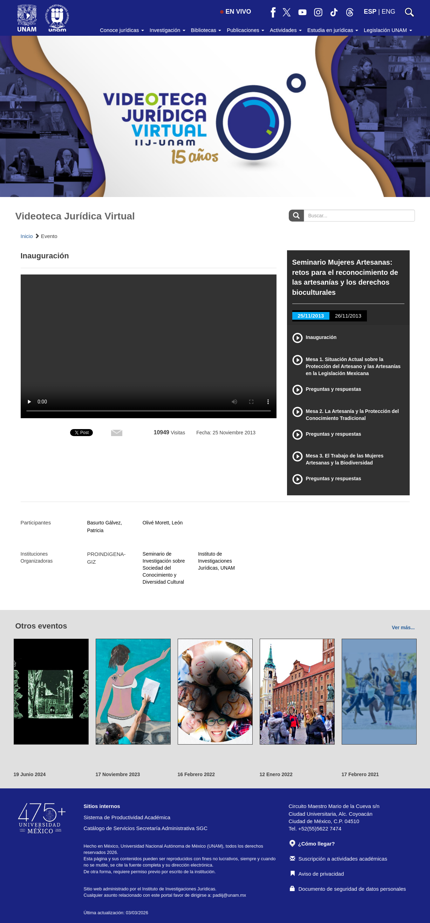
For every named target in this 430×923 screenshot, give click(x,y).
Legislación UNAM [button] (388, 30)
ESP (370, 11)
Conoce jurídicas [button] (122, 30)
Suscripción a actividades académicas (338, 859)
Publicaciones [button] (245, 30)
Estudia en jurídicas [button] (332, 30)
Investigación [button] (167, 30)
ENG (388, 11)
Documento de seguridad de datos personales (348, 889)
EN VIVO (235, 11)
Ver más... (403, 627)
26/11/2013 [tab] (348, 316)
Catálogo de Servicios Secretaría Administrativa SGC (146, 828)
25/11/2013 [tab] (311, 316)
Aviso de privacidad (317, 874)
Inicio (27, 236)
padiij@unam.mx (229, 895)
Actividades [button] (286, 30)
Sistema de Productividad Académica (127, 817)
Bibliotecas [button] (206, 30)
